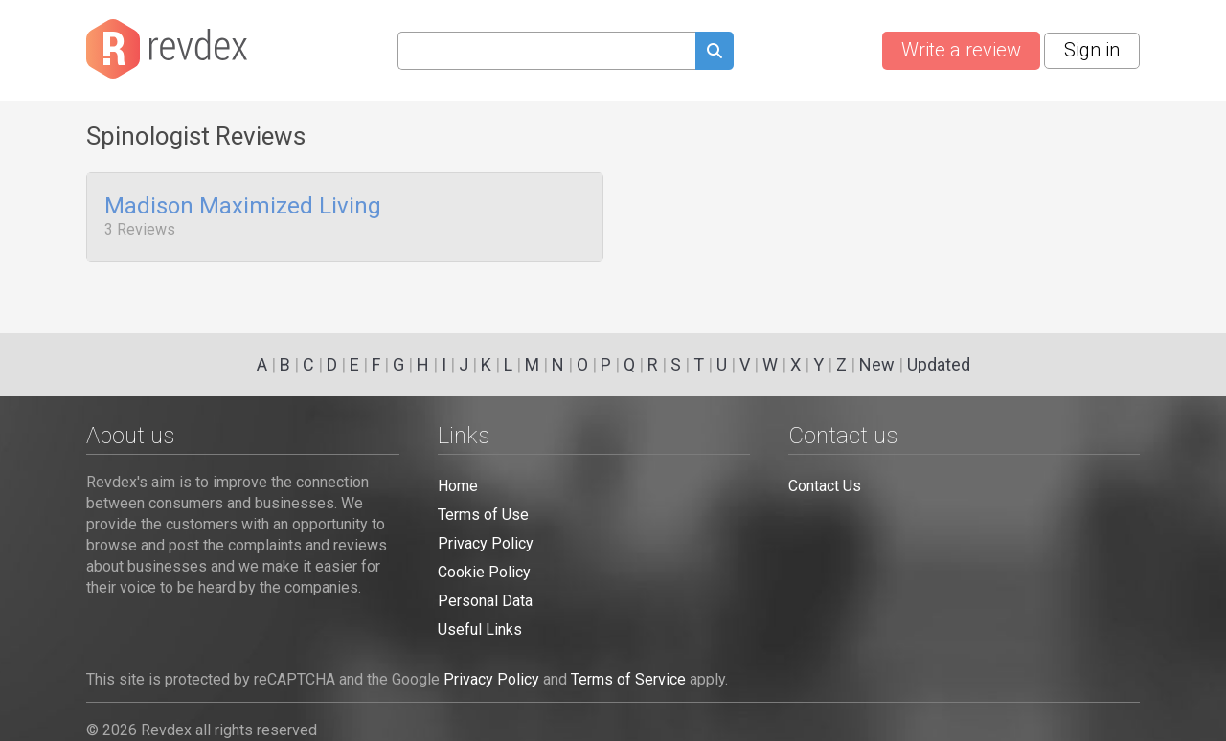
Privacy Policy (486, 543)
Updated (938, 364)
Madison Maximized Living (242, 206)
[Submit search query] (714, 53)
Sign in (1092, 49)
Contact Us (824, 486)
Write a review (961, 49)
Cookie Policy (484, 572)
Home (458, 486)
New (877, 364)
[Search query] (546, 51)
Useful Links (480, 629)
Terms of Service (628, 679)
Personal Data (485, 601)
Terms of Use (483, 514)
